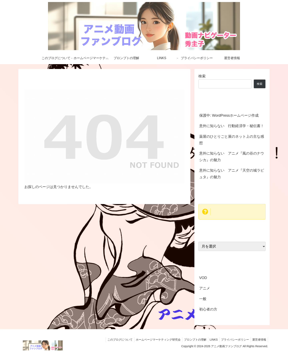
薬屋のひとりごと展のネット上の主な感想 (231, 140)
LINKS (211, 339)
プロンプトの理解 (192, 339)
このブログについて (115, 339)
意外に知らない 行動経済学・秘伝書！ (231, 126)
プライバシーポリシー (234, 339)
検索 (202, 76)
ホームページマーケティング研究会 (154, 339)
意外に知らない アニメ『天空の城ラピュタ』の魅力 (231, 173)
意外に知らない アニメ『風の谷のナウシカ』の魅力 (231, 156)
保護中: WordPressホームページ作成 (229, 115)
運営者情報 (259, 339)
